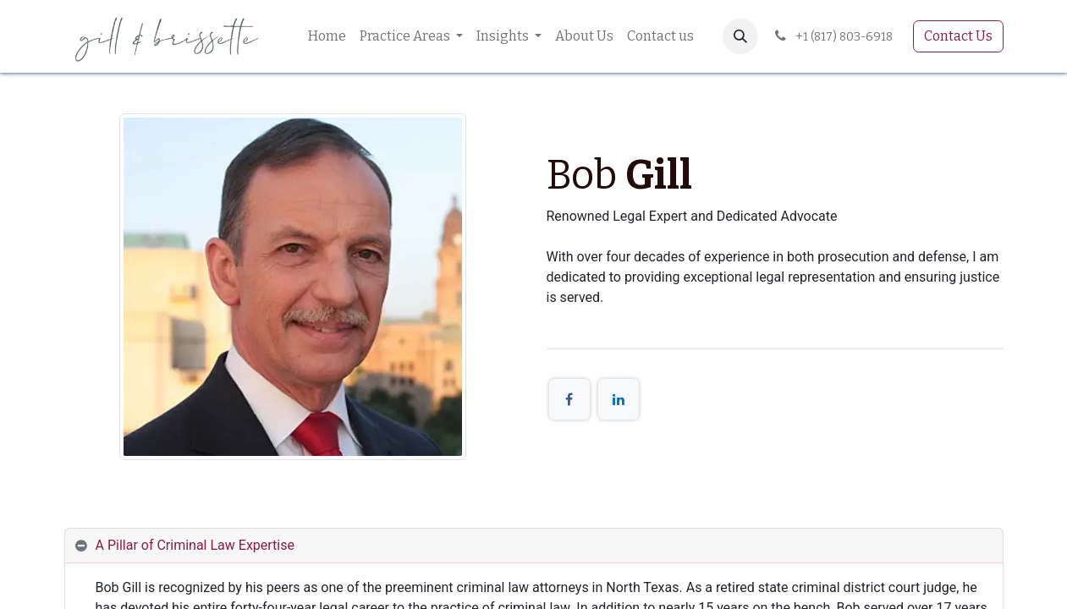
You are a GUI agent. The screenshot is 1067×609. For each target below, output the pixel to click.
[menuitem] (327, 36)
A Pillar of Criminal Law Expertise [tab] (195, 545)
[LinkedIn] (618, 399)
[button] (740, 36)
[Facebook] (569, 399)
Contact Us (958, 36)
